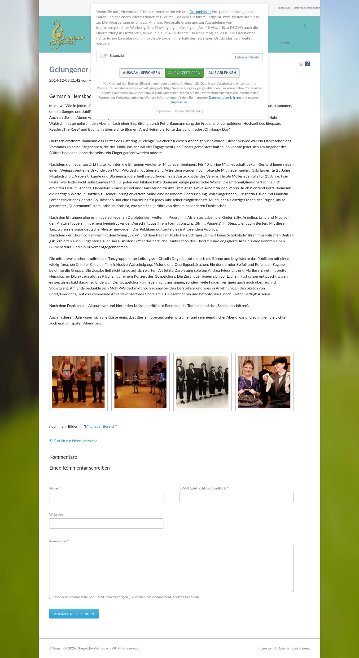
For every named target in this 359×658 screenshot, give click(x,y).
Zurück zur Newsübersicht (75, 440)
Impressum (284, 7)
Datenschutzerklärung (307, 7)
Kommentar (58, 540)
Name (56, 488)
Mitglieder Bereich (100, 426)
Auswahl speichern (141, 73)
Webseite (56, 514)
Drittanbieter (200, 11)
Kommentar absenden (74, 614)
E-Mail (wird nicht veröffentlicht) (204, 488)
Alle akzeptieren (184, 73)
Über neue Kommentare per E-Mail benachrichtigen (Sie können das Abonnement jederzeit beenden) (126, 597)
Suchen (305, 26)
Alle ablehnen (222, 73)
